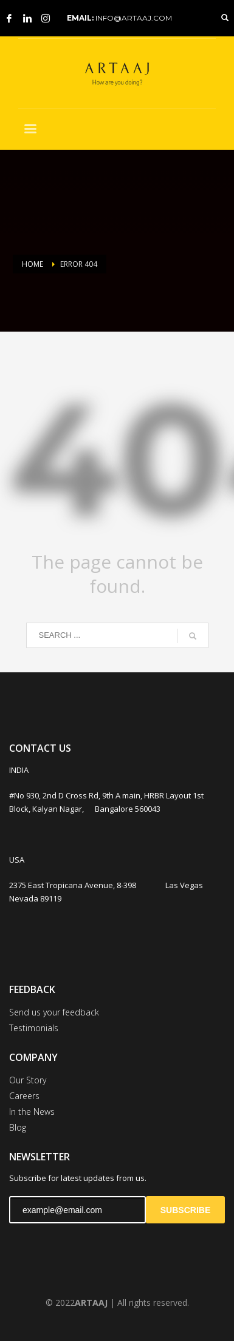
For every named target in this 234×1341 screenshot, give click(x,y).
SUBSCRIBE (185, 1210)
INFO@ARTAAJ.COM (133, 17)
